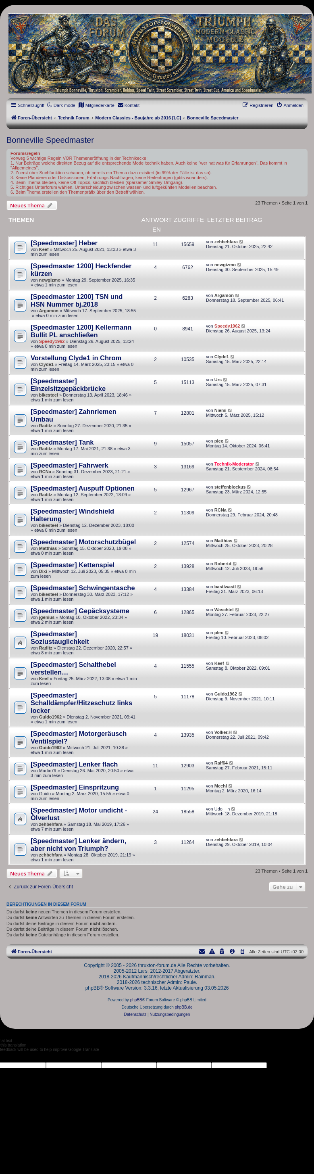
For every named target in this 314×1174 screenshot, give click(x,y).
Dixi (43, 571)
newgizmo (49, 280)
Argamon (48, 310)
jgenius (47, 617)
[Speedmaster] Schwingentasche (83, 587)
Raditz (45, 425)
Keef (44, 249)
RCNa (45, 471)
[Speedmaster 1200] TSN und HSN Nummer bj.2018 (77, 300)
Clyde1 (46, 364)
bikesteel (48, 395)
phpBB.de (184, 1007)
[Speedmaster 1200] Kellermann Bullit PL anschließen (81, 331)
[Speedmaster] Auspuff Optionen (83, 488)
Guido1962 (50, 716)
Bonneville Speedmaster (50, 140)
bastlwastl (225, 586)
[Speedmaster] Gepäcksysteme (80, 610)
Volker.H (223, 732)
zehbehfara (226, 241)
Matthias (48, 548)
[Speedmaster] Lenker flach (74, 764)
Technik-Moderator (234, 464)
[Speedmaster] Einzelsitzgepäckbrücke (68, 384)
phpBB (136, 1000)
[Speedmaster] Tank (62, 442)
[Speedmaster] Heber (64, 242)
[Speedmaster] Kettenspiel (72, 564)
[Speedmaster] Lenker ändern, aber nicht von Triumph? (79, 844)
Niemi (220, 410)
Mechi (220, 785)
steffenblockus (230, 487)
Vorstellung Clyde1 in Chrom (76, 357)
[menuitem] (96, 105)
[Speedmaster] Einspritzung (75, 787)
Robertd (222, 563)
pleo (219, 441)
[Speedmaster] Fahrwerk (69, 465)
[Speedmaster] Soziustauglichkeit (60, 637)
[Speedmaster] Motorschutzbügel (83, 541)
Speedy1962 (52, 341)
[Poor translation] (19, 1057)
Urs (218, 379)
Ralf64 (221, 762)
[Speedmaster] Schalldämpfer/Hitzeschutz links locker (81, 702)
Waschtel (224, 609)
